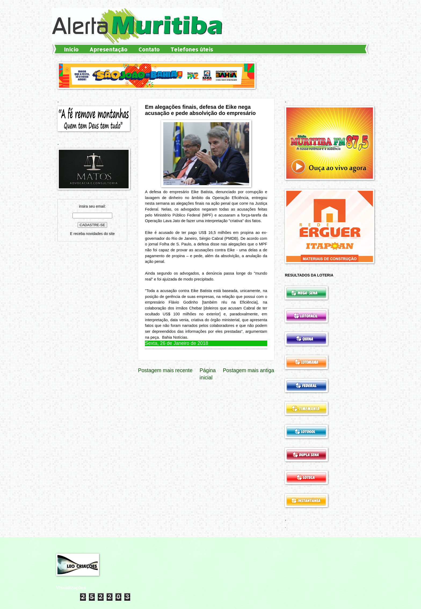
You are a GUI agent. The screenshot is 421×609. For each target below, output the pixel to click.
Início (71, 49)
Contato (148, 49)
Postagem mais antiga (248, 370)
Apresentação (108, 49)
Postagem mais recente (165, 370)
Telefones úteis (191, 49)
